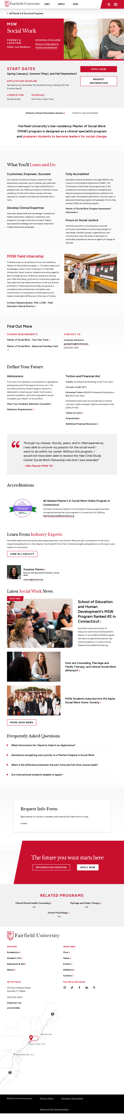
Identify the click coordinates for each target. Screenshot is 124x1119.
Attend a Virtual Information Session (44, 113)
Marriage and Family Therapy (85, 903)
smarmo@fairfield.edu (33, 579)
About (10, 969)
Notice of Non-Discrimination (54, 1109)
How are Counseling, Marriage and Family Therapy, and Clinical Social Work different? (90, 666)
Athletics (68, 969)
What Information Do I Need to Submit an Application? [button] (43, 745)
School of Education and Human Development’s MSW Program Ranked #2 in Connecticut (97, 612)
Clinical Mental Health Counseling (32, 903)
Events (67, 964)
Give (75, 4)
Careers (67, 975)
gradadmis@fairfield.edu (76, 344)
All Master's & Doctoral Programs (26, 13)
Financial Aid (72, 418)
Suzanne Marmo (33, 569)
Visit (47, 4)
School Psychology (58, 912)
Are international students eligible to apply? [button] (37, 774)
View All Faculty (22, 554)
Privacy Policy (46, 1098)
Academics (13, 952)
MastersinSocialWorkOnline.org (58, 516)
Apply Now (98, 69)
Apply (61, 4)
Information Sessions (51, 867)
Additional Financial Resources (81, 424)
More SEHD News (21, 722)
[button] (109, 4)
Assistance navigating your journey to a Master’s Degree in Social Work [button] (52, 755)
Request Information (99, 81)
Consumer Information (72, 1098)
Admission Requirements (19, 409)
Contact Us (14, 1003)
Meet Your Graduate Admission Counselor (28, 404)
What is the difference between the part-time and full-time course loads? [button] (54, 764)
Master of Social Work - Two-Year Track (27, 339)
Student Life (14, 958)
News (66, 958)
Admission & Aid (15, 964)
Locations (13, 1008)
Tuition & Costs (73, 413)
